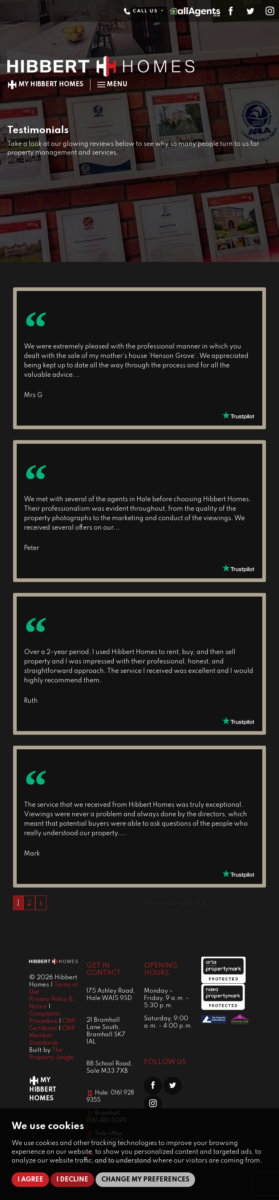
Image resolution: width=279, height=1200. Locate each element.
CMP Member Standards (52, 1036)
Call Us (142, 11)
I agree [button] (30, 1179)
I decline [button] (72, 1179)
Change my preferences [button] (145, 1179)
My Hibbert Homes (45, 84)
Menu (112, 84)
